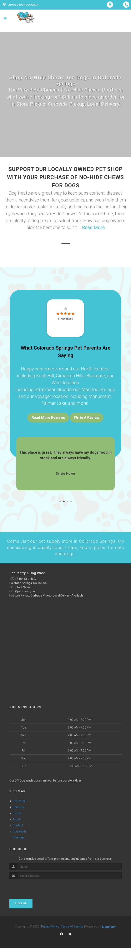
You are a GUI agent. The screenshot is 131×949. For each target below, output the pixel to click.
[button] (60, 501)
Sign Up (21, 904)
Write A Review (86, 417)
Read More (93, 227)
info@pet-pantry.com (23, 592)
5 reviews (65, 318)
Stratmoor (45, 389)
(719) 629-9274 (19, 587)
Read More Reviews (48, 417)
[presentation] (31, 888)
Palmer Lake (53, 403)
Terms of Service (72, 927)
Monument (100, 396)
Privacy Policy (50, 927)
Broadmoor (68, 389)
